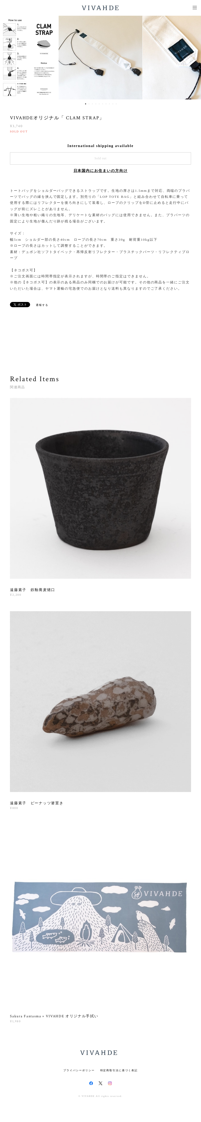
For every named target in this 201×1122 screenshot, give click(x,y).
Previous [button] (7, 57)
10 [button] (116, 103)
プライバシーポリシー (78, 1070)
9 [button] (112, 103)
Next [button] (193, 57)
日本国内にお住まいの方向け (101, 171)
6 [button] (102, 103)
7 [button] (106, 103)
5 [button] (99, 103)
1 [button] (85, 103)
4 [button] (95, 103)
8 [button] (109, 103)
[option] (100, 57)
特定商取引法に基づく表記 (119, 1070)
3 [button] (92, 103)
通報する (42, 305)
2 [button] (89, 103)
